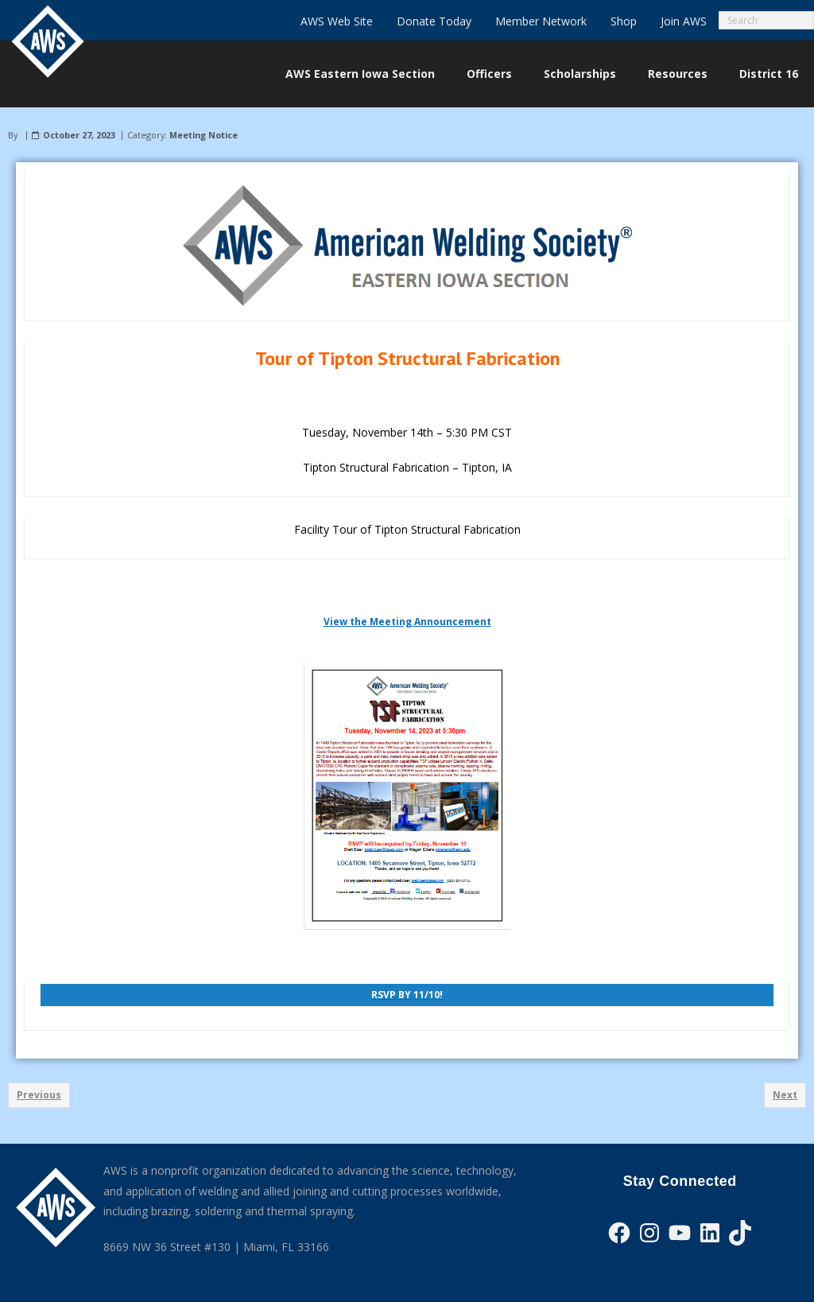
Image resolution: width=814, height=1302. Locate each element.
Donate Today (434, 21)
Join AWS (684, 21)
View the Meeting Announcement (407, 621)
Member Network (541, 21)
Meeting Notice (203, 135)
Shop (623, 21)
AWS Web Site (336, 21)
